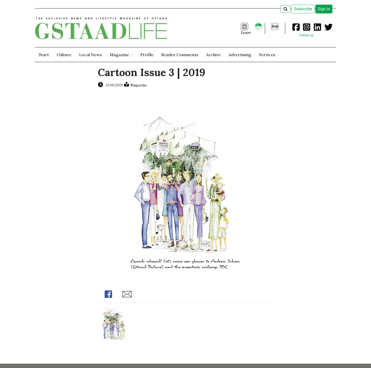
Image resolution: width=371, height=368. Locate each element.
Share (108, 294)
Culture (64, 54)
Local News (90, 54)
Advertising (240, 54)
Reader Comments (179, 54)
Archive (213, 54)
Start (44, 54)
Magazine (138, 85)
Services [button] (267, 54)
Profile (147, 54)
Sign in (324, 8)
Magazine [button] (119, 54)
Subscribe (303, 8)
